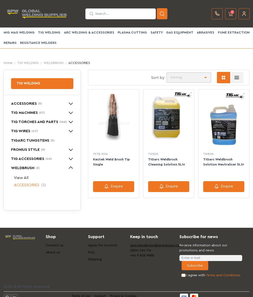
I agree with (213, 275)
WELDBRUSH (53, 63)
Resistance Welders (38, 43)
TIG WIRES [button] (24, 131)
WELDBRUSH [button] (25, 168)
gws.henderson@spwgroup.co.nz (147, 245)
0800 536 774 (140, 250)
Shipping (95, 259)
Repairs (10, 43)
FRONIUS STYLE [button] (28, 149)
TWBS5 (153, 153)
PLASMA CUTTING (132, 32)
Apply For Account (102, 245)
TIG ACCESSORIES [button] (31, 159)
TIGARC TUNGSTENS (32, 140)
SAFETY (157, 32)
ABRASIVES (205, 32)
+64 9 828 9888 (142, 255)
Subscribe (195, 265)
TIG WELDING (49, 32)
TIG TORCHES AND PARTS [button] (39, 122)
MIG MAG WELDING (19, 32)
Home (8, 63)
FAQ (91, 252)
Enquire (113, 186)
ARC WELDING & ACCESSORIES (89, 32)
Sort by (157, 78)
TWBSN (208, 153)
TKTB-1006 (100, 153)
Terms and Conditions (223, 275)
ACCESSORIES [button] (26, 103)
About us (53, 252)
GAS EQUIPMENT (179, 32)
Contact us (54, 245)
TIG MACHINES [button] (28, 113)
